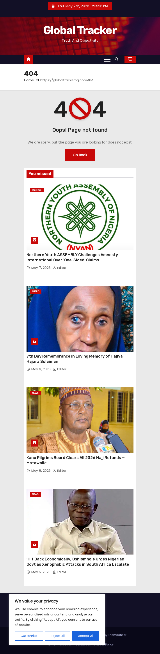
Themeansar (117, 635)
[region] (57, 619)
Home (29, 80)
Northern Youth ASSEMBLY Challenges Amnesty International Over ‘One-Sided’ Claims (72, 257)
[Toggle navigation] (107, 59)
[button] (118, 59)
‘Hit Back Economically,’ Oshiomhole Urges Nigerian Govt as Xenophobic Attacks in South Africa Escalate (78, 562)
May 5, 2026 (41, 572)
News (35, 393)
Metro (35, 291)
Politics (36, 190)
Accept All (85, 636)
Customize (29, 636)
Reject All (58, 636)
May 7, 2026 (41, 268)
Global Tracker (80, 30)
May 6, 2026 (41, 369)
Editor (59, 268)
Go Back (80, 155)
